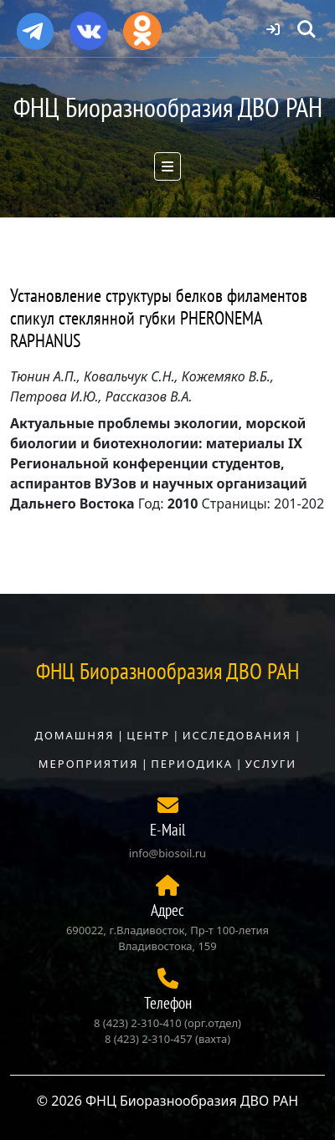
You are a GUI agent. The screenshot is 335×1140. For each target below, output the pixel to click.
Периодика (192, 763)
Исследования (237, 735)
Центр (148, 735)
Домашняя (74, 735)
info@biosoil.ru (167, 853)
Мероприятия (89, 763)
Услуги (270, 763)
